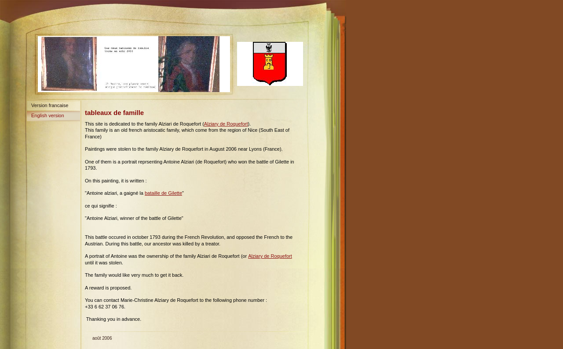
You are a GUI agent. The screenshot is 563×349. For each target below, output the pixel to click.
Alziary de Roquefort (226, 123)
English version (47, 115)
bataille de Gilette (163, 193)
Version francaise (49, 105)
